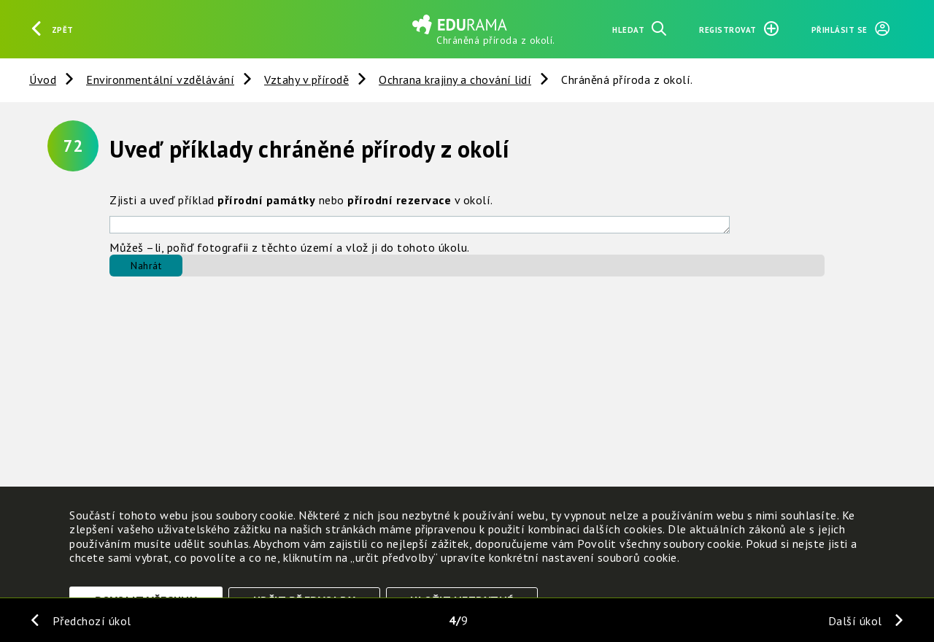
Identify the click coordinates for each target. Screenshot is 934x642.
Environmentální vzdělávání (160, 79)
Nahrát (146, 265)
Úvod (42, 79)
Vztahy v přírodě (306, 79)
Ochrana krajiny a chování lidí (455, 79)
